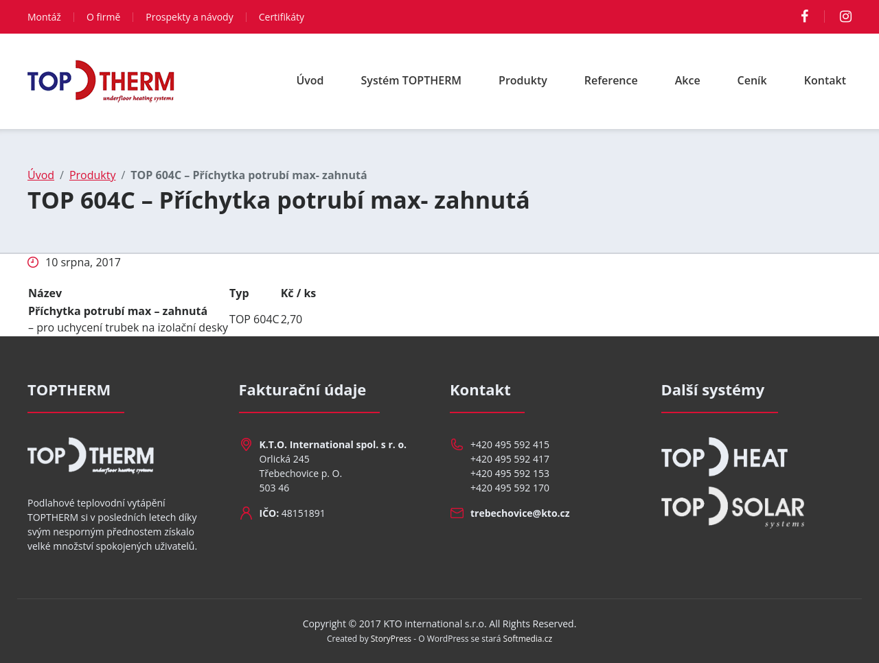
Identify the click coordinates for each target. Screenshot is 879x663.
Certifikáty (281, 16)
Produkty (523, 80)
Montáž (44, 16)
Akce (687, 80)
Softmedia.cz (528, 638)
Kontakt (825, 80)
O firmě (103, 16)
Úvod (309, 80)
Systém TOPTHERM (411, 80)
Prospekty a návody (189, 16)
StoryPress (391, 638)
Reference (611, 80)
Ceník (752, 80)
